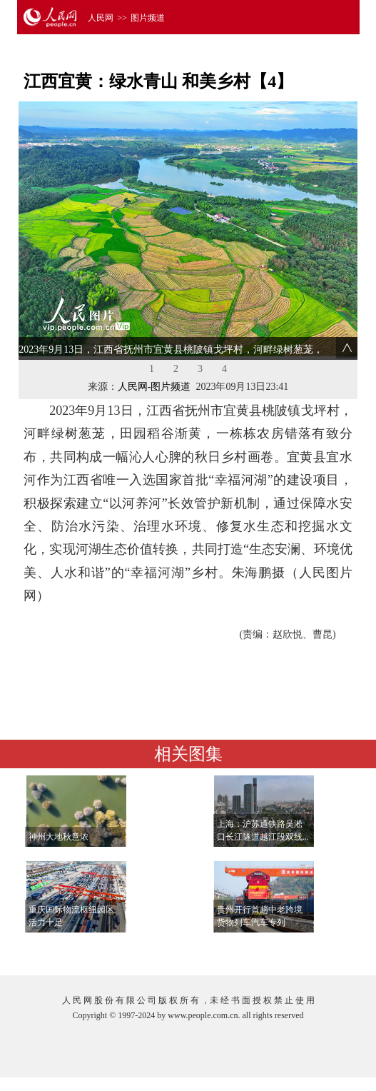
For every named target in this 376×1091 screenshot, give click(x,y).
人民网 (100, 18)
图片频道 (148, 18)
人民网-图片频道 (154, 386)
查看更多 (314, 950)
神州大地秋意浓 (58, 837)
